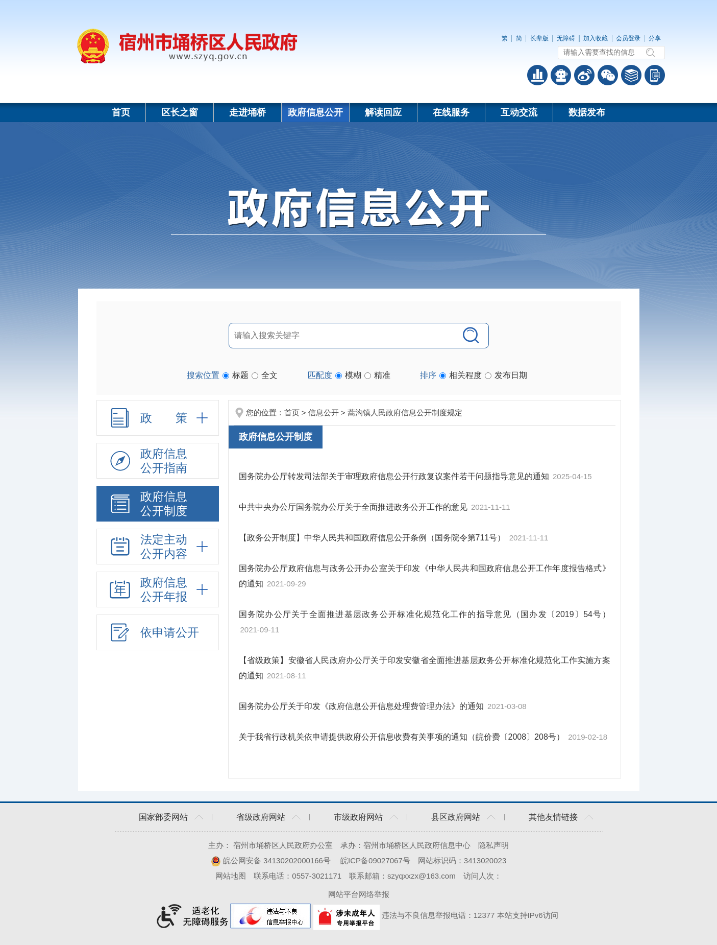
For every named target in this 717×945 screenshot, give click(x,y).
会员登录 (628, 38)
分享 (655, 38)
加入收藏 (595, 38)
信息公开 (323, 412)
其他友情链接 (553, 817)
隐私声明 (493, 845)
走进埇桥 (247, 112)
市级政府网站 (358, 817)
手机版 (655, 75)
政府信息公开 (315, 112)
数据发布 (586, 112)
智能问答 (561, 75)
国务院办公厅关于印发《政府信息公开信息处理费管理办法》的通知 (361, 706)
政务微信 (608, 75)
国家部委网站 (163, 817)
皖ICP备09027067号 (375, 860)
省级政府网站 (260, 817)
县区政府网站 (455, 817)
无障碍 (566, 38)
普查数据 (537, 75)
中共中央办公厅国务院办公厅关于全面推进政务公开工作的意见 (353, 507)
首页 (121, 112)
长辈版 (539, 38)
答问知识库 (631, 75)
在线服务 (451, 112)
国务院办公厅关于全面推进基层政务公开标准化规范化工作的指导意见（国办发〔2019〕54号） (424, 614)
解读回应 (383, 112)
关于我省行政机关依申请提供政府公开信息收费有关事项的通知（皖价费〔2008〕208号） (401, 737)
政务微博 (584, 75)
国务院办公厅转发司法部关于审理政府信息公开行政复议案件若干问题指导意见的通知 (394, 476)
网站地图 (230, 875)
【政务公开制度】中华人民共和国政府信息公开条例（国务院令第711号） (372, 537)
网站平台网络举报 (358, 894)
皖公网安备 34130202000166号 (271, 860)
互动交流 (519, 112)
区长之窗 (179, 112)
